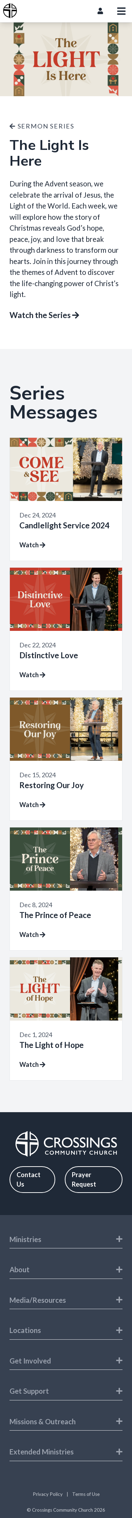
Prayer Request (84, 1179)
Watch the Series (44, 315)
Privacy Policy (48, 1494)
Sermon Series (42, 126)
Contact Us (28, 1179)
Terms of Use (86, 1494)
